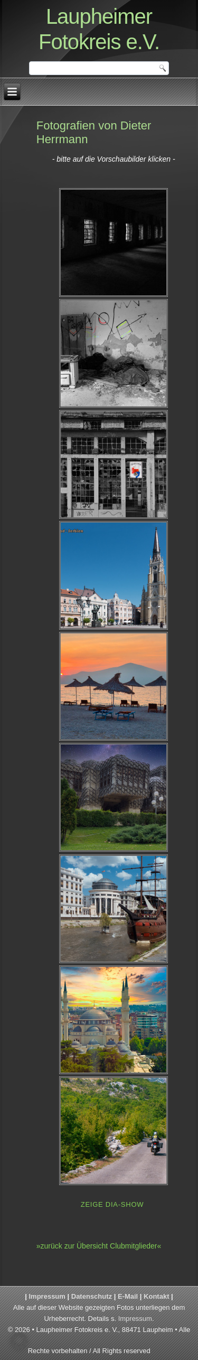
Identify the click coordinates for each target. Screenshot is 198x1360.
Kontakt (156, 1296)
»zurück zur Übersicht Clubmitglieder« (99, 1246)
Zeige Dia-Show (112, 1204)
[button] (19, 1341)
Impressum (47, 1296)
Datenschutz (91, 1296)
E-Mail (128, 1296)
